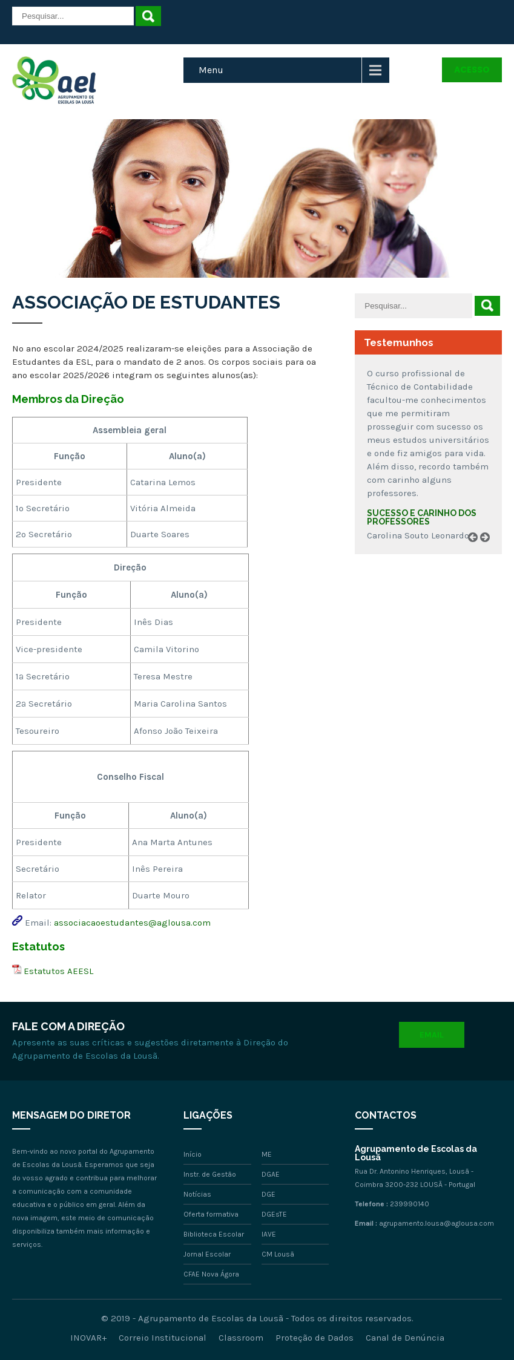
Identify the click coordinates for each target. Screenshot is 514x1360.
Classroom (241, 1337)
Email (432, 1035)
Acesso (472, 70)
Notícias (197, 1194)
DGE (268, 1194)
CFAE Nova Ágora (211, 1274)
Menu (211, 70)
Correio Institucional (162, 1337)
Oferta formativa (211, 1214)
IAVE (269, 1234)
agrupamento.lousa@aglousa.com (436, 1223)
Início (192, 1154)
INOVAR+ (88, 1337)
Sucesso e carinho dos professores (421, 517)
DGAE (271, 1174)
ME (267, 1154)
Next (489, 550)
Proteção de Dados (314, 1337)
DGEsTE (274, 1214)
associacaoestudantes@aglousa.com (132, 922)
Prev (477, 550)
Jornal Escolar (207, 1254)
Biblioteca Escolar (213, 1234)
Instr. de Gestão (209, 1174)
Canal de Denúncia (405, 1337)
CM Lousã (278, 1254)
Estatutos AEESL (58, 971)
